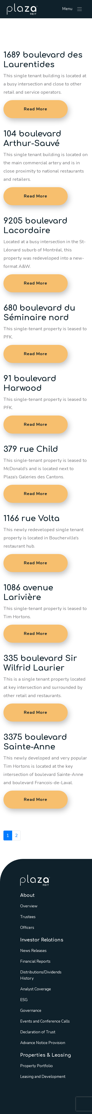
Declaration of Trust (37, 1032)
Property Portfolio (36, 1066)
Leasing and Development (42, 1076)
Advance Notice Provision (42, 1042)
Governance (30, 1010)
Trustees (28, 916)
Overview (28, 906)
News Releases (33, 950)
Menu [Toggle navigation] (72, 9)
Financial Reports (35, 961)
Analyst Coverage (35, 989)
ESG (24, 999)
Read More (35, 109)
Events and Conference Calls (45, 1021)
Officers (27, 927)
